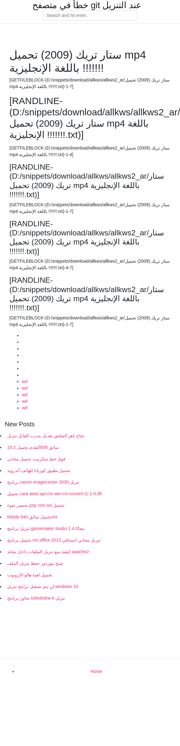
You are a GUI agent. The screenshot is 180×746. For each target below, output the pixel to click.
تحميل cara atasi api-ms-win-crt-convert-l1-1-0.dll (54, 493)
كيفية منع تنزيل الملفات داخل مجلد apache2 (48, 551)
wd (25, 381)
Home (96, 671)
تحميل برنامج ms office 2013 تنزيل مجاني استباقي (53, 540)
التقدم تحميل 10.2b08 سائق (33, 447)
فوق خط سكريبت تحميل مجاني (36, 458)
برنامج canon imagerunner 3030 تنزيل (43, 482)
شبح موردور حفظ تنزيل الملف (35, 563)
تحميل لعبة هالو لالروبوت (29, 574)
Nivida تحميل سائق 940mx (32, 516)
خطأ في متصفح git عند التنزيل (86, 5)
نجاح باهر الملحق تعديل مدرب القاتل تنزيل (46, 435)
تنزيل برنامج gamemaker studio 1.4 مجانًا (46, 528)
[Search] (90, 15)
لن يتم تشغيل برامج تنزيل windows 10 (42, 586)
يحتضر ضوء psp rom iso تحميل (35, 505)
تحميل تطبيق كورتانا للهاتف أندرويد (38, 470)
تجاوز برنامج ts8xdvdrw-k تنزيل (36, 598)
